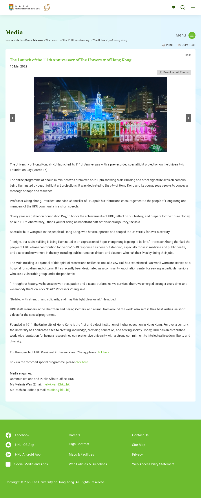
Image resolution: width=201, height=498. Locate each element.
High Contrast (79, 444)
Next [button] (188, 118)
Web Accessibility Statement (153, 464)
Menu (186, 35)
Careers (74, 435)
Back (188, 54)
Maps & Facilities (81, 454)
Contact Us (140, 435)
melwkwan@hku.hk (56, 384)
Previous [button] (12, 118)
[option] (100, 118)
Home (9, 40)
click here (103, 352)
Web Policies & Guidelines (88, 464)
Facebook (17, 435)
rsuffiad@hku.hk (58, 390)
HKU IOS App (19, 445)
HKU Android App (22, 454)
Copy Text (189, 45)
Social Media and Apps (26, 464)
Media (19, 40)
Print (170, 45)
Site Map (138, 445)
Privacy (137, 454)
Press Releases (34, 40)
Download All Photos (175, 72)
